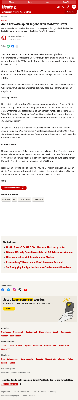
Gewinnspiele (27, 359)
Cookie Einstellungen (30, 395)
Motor (70, 359)
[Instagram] (14, 289)
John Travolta (38, 199)
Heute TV (5, 349)
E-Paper (11, 2)
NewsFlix (66, 2)
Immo (30, 2)
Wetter (4, 336)
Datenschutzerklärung (47, 391)
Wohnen (61, 359)
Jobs (47, 2)
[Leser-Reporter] (58, 6)
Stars (3, 345)
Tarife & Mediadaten (21, 391)
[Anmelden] (68, 6)
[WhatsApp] (8, 46)
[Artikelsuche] (63, 6)
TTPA (34, 391)
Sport (16, 12)
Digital (27, 345)
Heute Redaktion (17, 36)
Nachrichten (25, 12)
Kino (14, 199)
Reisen (4, 363)
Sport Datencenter (9, 359)
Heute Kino (64, 345)
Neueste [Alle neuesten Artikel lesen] (70, 12)
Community (65, 332)
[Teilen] (17, 46)
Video (12, 363)
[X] (8, 289)
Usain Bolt (6, 199)
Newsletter (15, 336)
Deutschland (31, 332)
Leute (11, 345)
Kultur (19, 345)
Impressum (5, 391)
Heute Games (50, 345)
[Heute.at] (7, 6)
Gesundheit (50, 359)
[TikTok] (20, 289)
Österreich (7, 12)
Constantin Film (24, 199)
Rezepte (39, 359)
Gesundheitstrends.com (20, 372)
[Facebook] (12, 46)
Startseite (4, 16)
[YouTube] (25, 289)
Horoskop (37, 345)
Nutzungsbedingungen (10, 395)
